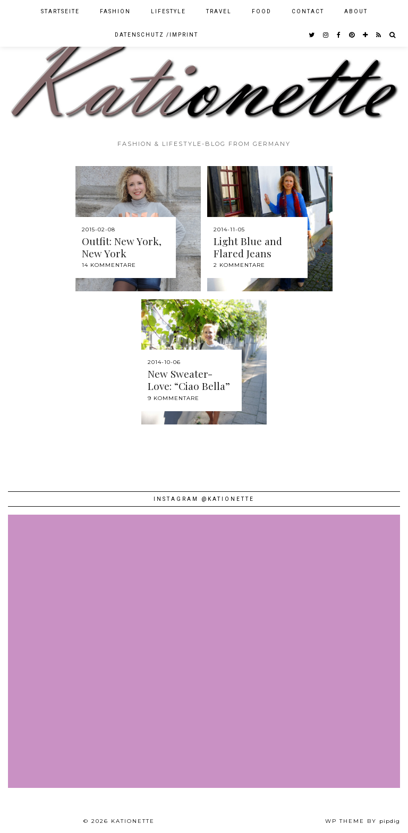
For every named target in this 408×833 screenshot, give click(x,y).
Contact (308, 11)
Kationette (133, 821)
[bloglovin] (366, 35)
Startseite (60, 11)
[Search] (392, 35)
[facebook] (339, 35)
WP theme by (362, 821)
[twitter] (312, 35)
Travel (219, 11)
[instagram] (326, 35)
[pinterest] (352, 35)
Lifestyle (168, 11)
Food (261, 11)
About (356, 11)
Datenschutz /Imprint (156, 35)
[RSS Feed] (379, 35)
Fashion (115, 11)
